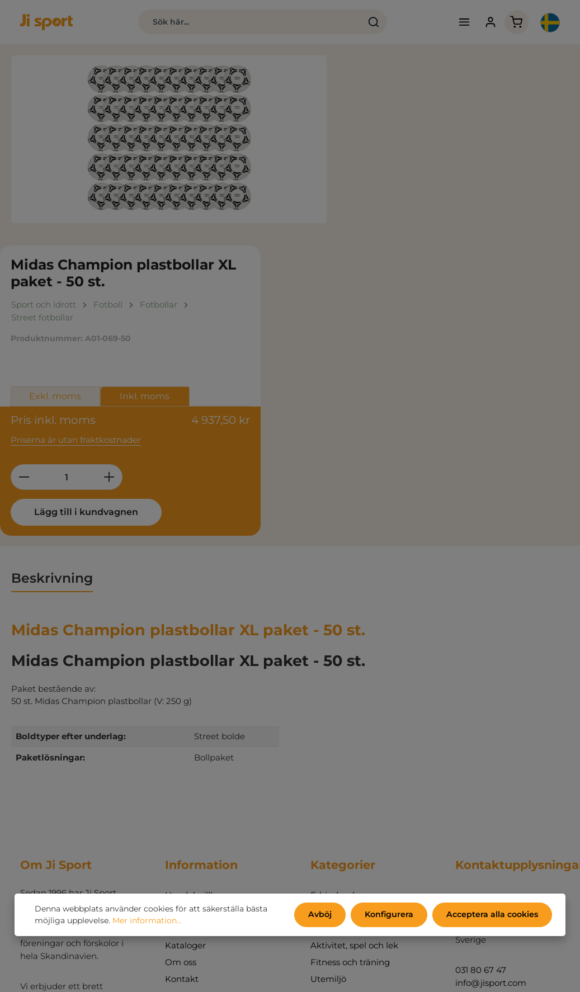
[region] (169, 140)
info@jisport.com (490, 790)
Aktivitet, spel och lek (354, 753)
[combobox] (245, 22)
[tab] (52, 387)
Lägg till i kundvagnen (421, 319)
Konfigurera (390, 915)
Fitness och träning (350, 770)
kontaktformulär (489, 943)
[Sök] (370, 22)
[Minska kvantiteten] (361, 284)
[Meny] (462, 23)
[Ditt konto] (488, 23)
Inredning (331, 804)
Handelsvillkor (194, 703)
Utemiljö (328, 787)
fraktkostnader (320, 976)
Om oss (180, 770)
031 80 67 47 (480, 778)
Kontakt (182, 787)
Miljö (175, 736)
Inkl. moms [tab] (482, 205)
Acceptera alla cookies (492, 915)
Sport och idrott (342, 736)
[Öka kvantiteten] (446, 284)
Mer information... (147, 921)
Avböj (321, 915)
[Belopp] (404, 284)
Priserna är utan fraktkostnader (413, 247)
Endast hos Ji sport (349, 720)
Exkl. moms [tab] (393, 205)
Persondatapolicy (201, 720)
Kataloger (185, 753)
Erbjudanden (337, 703)
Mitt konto (186, 804)
